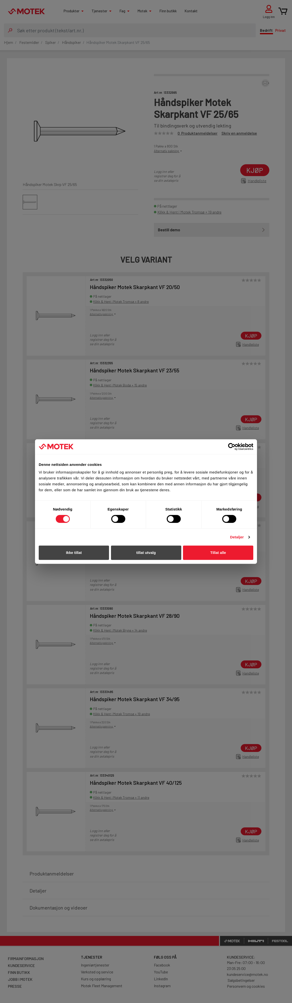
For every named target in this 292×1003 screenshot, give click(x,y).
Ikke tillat (74, 552)
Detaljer (237, 537)
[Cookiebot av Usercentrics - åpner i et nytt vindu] (231, 446)
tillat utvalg (146, 552)
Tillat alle (218, 552)
